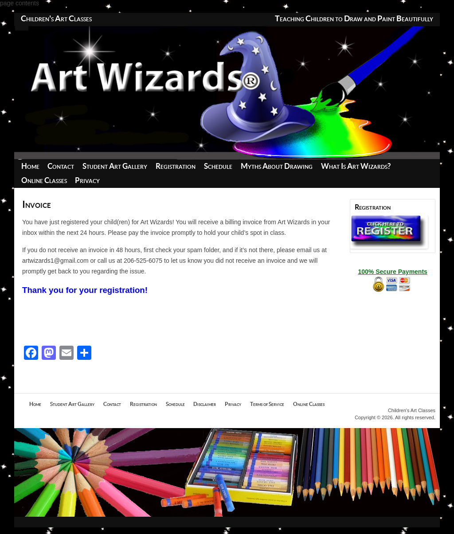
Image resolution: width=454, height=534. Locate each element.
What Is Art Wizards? (356, 166)
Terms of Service (267, 404)
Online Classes (44, 180)
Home (30, 166)
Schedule (218, 166)
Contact (60, 166)
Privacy (87, 180)
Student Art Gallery (114, 166)
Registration (176, 166)
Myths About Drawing (277, 166)
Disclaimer (204, 404)
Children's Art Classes (56, 19)
